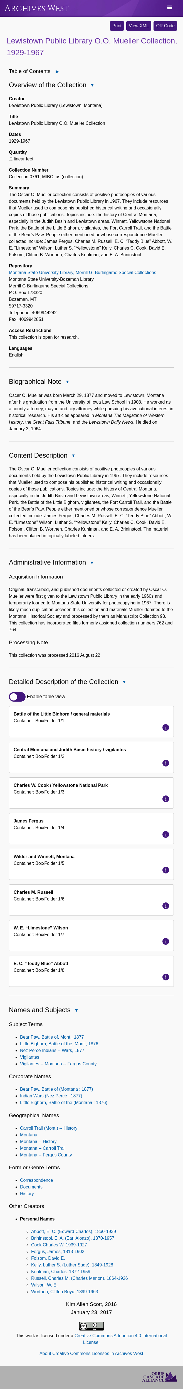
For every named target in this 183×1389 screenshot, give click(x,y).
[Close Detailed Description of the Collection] (124, 682)
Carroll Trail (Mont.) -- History (48, 1128)
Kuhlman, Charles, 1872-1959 (60, 1271)
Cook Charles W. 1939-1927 (59, 1244)
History (27, 1193)
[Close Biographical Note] (67, 382)
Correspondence (36, 1180)
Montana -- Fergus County (46, 1155)
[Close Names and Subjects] (76, 1010)
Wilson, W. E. (44, 1285)
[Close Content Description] (73, 455)
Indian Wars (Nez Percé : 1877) (51, 1095)
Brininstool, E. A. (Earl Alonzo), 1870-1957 (72, 1238)
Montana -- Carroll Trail (43, 1148)
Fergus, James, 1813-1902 (57, 1251)
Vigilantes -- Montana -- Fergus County (58, 1063)
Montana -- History (38, 1141)
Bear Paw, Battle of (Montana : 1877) (56, 1089)
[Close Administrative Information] (91, 563)
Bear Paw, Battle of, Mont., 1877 (52, 1037)
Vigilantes (29, 1057)
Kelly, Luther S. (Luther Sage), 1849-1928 (72, 1265)
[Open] (57, 71)
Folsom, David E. (48, 1258)
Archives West (36, 8)
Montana (28, 1134)
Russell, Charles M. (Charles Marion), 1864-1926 (79, 1278)
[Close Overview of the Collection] (92, 85)
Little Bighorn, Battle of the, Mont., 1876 (59, 1043)
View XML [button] (139, 25)
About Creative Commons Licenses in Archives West (91, 1353)
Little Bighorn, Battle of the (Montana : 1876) (63, 1102)
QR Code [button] (165, 25)
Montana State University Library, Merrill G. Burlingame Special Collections (82, 272)
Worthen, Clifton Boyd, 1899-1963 (64, 1291)
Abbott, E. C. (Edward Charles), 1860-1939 (73, 1231)
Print (117, 25)
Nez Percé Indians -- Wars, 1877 (52, 1050)
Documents (31, 1187)
